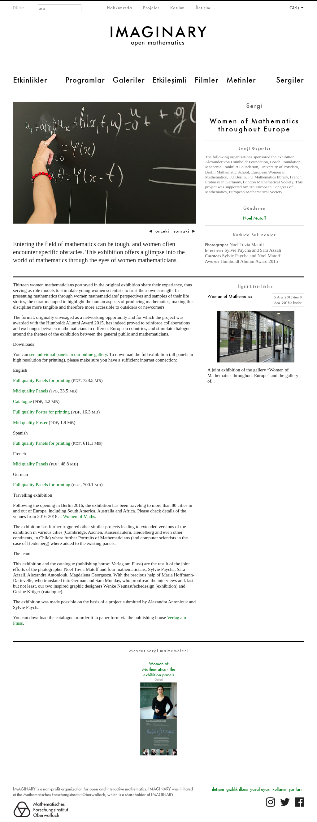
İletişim (203, 8)
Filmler (207, 80)
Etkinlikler (30, 80)
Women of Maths (79, 516)
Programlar (85, 80)
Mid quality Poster (30, 422)
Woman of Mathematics (229, 296)
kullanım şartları (287, 789)
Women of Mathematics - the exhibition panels (158, 669)
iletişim (218, 789)
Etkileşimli (170, 80)
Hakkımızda (119, 8)
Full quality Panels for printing (41, 380)
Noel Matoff (254, 218)
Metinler (241, 80)
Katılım (177, 8)
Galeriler (129, 80)
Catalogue (22, 401)
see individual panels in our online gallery (68, 354)
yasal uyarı (260, 789)
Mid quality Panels (30, 390)
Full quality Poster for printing (41, 411)
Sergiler (290, 80)
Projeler (151, 8)
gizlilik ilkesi (237, 789)
